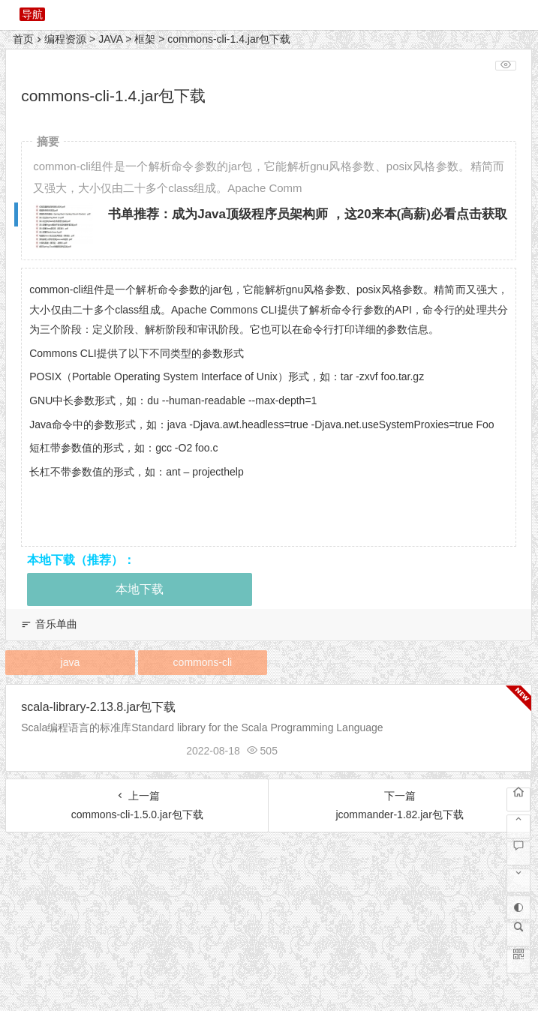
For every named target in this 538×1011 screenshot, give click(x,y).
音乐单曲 (56, 624)
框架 (144, 39)
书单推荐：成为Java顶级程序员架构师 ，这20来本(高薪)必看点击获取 (307, 214)
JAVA (110, 39)
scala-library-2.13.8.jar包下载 (98, 706)
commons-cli (203, 662)
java (70, 662)
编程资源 (65, 39)
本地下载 (140, 589)
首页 (23, 39)
